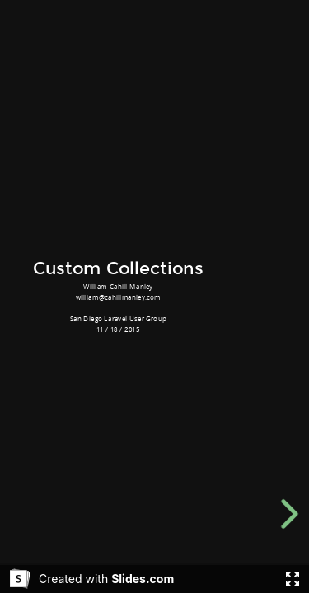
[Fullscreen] (292, 579)
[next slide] (292, 514)
